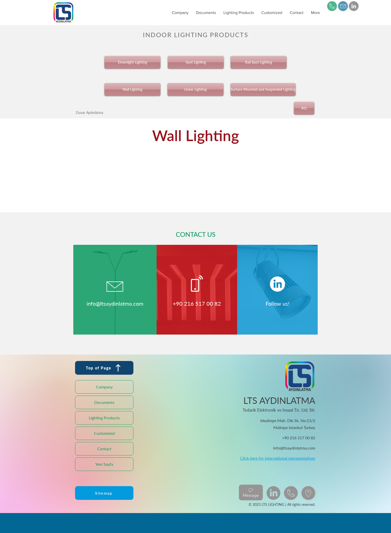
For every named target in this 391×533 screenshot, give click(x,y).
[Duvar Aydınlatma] (89, 112)
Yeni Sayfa (104, 464)
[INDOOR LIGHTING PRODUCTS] (195, 34)
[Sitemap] (104, 493)
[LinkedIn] (354, 6)
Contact (104, 448)
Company (104, 386)
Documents (104, 402)
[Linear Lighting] (195, 89)
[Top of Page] (104, 368)
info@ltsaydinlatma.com (115, 303)
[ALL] (304, 108)
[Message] (251, 492)
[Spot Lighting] (196, 62)
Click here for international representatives (277, 458)
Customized (104, 433)
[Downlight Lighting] (132, 62)
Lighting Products (104, 417)
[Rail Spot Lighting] (259, 62)
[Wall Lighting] (132, 89)
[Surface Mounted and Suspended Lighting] (263, 89)
